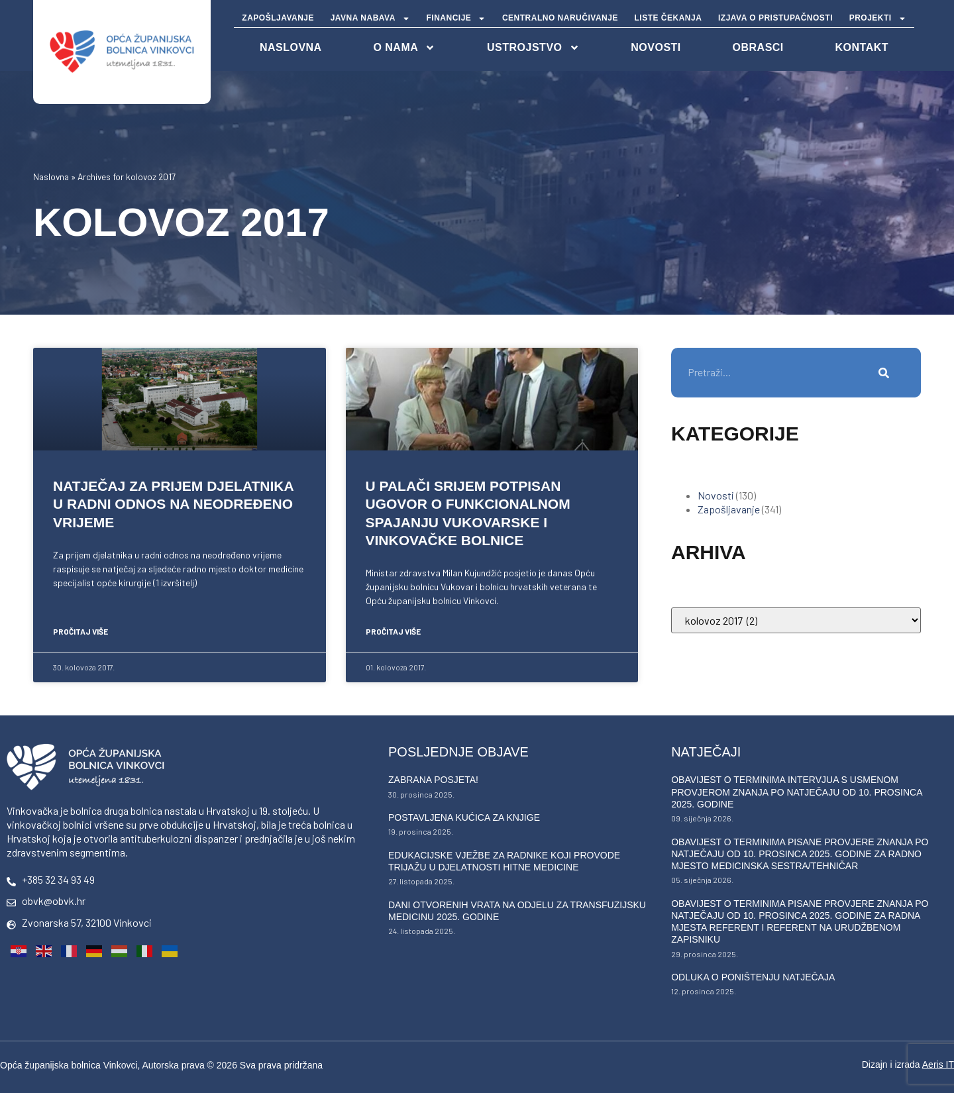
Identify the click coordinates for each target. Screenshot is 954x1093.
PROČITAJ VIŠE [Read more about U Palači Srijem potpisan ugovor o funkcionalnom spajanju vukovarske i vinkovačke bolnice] (393, 631)
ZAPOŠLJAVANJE (278, 18)
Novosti (656, 47)
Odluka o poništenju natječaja (753, 977)
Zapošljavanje (729, 509)
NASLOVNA (291, 47)
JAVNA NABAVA (370, 18)
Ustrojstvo (533, 48)
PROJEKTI (877, 18)
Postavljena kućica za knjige (464, 817)
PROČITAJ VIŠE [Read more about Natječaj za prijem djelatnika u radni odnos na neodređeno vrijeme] (80, 631)
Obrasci (758, 47)
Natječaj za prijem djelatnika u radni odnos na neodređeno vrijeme (173, 504)
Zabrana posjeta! (433, 779)
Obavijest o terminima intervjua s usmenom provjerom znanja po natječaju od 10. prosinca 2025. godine (796, 791)
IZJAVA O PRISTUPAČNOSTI (775, 18)
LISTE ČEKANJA (668, 18)
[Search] (884, 372)
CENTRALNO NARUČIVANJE (560, 18)
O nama (404, 48)
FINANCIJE (456, 18)
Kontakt (862, 47)
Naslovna (51, 176)
